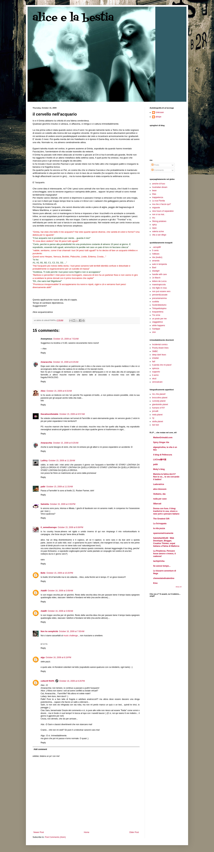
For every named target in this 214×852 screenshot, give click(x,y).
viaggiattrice (157, 322)
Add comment (40, 749)
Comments (157, 170)
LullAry (44, 460)
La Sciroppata (159, 523)
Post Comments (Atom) (55, 837)
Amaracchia (46, 362)
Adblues (155, 254)
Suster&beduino (159, 305)
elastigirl (155, 271)
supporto (156, 372)
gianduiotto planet (160, 404)
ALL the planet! (159, 394)
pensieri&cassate (159, 295)
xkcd (154, 378)
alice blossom (159, 489)
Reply (43, 353)
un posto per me (159, 318)
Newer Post (38, 832)
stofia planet (157, 421)
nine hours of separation (163, 211)
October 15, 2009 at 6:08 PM (70, 527)
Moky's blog (159, 469)
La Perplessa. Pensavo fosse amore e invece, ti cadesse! (164, 553)
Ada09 (44, 590)
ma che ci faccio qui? (161, 204)
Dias (154, 194)
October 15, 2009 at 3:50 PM (62, 504)
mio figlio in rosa (159, 288)
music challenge (70, 635)
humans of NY (158, 408)
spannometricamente (163, 533)
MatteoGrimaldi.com (162, 437)
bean (154, 190)
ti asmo (155, 375)
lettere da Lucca (159, 281)
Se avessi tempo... (162, 566)
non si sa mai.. (158, 214)
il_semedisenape (49, 527)
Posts (155, 165)
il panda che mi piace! (162, 365)
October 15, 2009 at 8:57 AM (72, 414)
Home (86, 832)
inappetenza (157, 197)
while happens (158, 325)
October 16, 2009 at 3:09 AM (60, 590)
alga (43, 657)
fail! (153, 361)
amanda (155, 261)
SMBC (155, 351)
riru (153, 218)
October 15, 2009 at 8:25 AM (65, 362)
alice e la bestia (73, 18)
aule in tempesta (159, 264)
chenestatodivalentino (163, 578)
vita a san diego (159, 235)
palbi (43, 486)
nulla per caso (160, 499)
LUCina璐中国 (159, 459)
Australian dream (159, 187)
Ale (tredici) (157, 257)
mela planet (157, 414)
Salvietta (45, 504)
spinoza (155, 368)
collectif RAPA (47, 681)
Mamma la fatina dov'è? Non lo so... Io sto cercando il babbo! (166, 477)
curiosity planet (159, 401)
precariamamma (159, 298)
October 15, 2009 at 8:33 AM (59, 391)
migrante (156, 207)
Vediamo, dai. (159, 494)
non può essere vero (161, 291)
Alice (43, 391)
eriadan (155, 358)
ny (153, 418)
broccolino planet (159, 397)
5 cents (155, 250)
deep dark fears (159, 355)
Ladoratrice (158, 484)
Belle (43, 573)
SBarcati (157, 503)
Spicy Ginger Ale (161, 442)
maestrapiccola (159, 284)
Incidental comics (160, 344)
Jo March (156, 278)
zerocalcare (157, 382)
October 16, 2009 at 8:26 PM (72, 681)
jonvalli (155, 411)
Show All (178, 587)
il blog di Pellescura (162, 455)
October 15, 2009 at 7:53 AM (66, 339)
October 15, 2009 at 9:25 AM (65, 443)
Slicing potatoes (159, 221)
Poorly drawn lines (160, 348)
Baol (154, 267)
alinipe (158, 117)
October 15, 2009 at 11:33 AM (59, 486)
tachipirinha (159, 561)
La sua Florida (158, 201)
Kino (155, 583)
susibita (155, 301)
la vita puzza (159, 528)
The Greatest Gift (161, 519)
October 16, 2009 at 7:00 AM (71, 631)
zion (154, 332)
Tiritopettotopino (159, 308)
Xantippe (156, 329)
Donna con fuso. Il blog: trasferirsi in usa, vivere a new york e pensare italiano (166, 511)
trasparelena (157, 312)
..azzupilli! (156, 247)
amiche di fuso (158, 184)
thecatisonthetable (49, 414)
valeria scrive (158, 231)
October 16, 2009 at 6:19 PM (58, 657)
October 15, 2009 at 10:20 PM (59, 573)
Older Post (134, 832)
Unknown (159, 112)
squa (154, 228)
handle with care (159, 274)
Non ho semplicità (49, 631)
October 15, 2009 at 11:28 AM (61, 460)
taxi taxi (155, 425)
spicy (154, 224)
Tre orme (156, 315)
